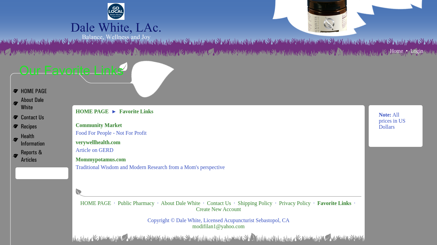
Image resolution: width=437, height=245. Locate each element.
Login (416, 51)
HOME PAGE (92, 111)
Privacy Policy (295, 203)
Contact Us (219, 203)
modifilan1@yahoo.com (218, 226)
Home (396, 51)
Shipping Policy (255, 203)
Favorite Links (136, 111)
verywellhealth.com (98, 142)
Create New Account (218, 209)
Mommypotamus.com (101, 159)
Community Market (99, 125)
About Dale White (180, 203)
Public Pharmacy (136, 203)
